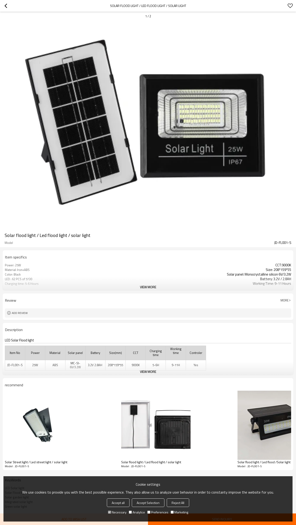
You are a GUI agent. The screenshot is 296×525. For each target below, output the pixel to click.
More (285, 300)
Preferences (157, 512)
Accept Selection (148, 502)
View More (148, 287)
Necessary (117, 512)
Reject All (178, 502)
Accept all (118, 502)
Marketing (179, 512)
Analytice (137, 512)
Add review (20, 313)
